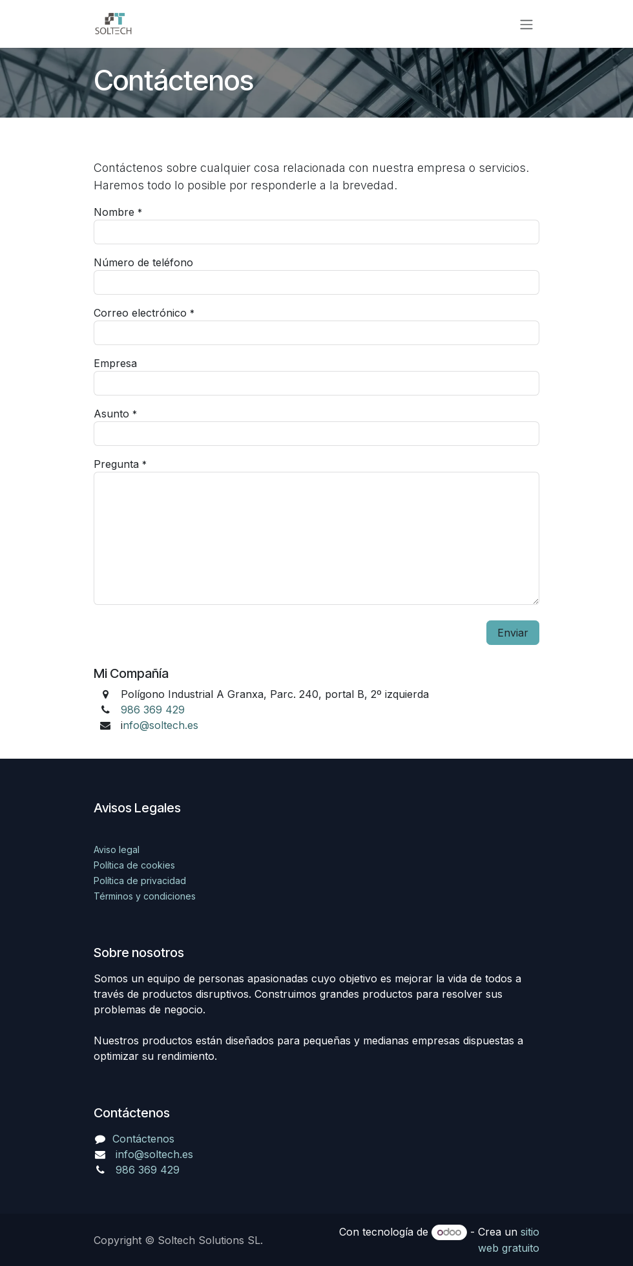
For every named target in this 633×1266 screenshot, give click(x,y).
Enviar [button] (512, 632)
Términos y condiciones (145, 896)
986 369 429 (153, 709)
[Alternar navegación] (526, 23)
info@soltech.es (154, 1154)
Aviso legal (117, 849)
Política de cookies (134, 865)
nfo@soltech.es (160, 725)
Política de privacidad (140, 880)
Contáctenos (143, 1138)
